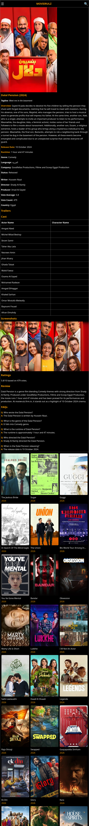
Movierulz (43, 3)
